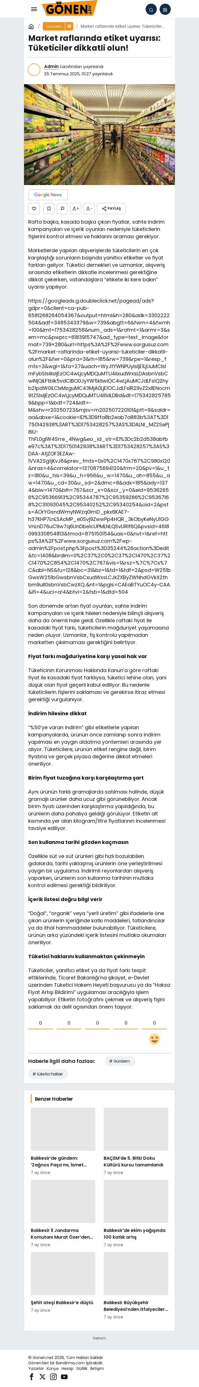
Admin (51, 66)
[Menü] (33, 9)
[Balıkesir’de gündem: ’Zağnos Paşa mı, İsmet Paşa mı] (63, 1142)
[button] (165, 9)
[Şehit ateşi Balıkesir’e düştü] (63, 1286)
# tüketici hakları (47, 1074)
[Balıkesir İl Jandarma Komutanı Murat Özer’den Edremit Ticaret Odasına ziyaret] (63, 1214)
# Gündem (119, 1061)
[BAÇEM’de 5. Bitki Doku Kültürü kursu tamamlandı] (136, 1142)
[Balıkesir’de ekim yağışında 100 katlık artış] (136, 1214)
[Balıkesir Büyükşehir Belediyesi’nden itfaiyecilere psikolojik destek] (136, 1286)
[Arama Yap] (151, 9)
